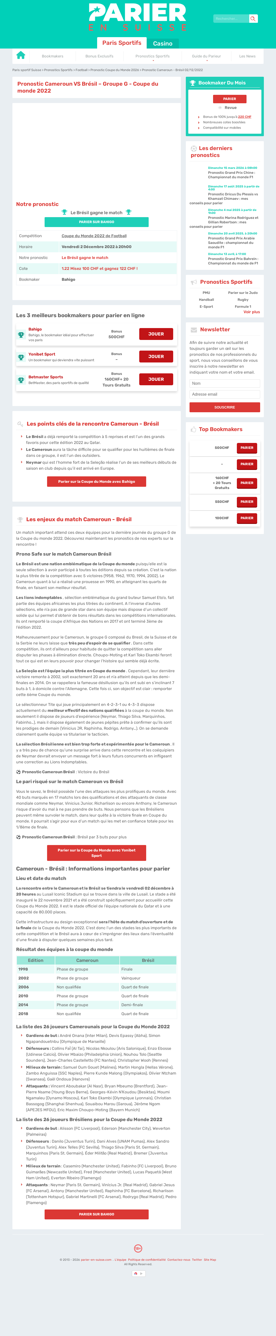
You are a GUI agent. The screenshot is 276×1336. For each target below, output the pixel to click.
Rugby (243, 300)
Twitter (197, 1259)
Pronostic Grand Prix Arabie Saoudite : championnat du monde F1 (231, 242)
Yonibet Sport (41, 354)
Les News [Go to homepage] (247, 56)
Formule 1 (243, 307)
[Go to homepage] (21, 57)
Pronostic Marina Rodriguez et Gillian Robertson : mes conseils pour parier (224, 222)
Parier (229, 99)
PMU (206, 293)
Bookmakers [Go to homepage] (52, 56)
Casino (162, 43)
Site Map (210, 1259)
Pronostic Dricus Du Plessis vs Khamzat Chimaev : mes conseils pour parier (224, 198)
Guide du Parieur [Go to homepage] (206, 56)
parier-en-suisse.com (96, 1259)
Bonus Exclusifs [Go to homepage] (99, 56)
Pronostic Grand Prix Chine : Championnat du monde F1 (231, 175)
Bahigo (35, 329)
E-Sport (206, 307)
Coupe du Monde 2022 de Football (94, 235)
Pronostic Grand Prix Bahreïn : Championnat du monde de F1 (233, 261)
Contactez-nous (178, 1259)
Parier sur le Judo (243, 293)
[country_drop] (142, 1274)
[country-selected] (136, 1273)
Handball (206, 300)
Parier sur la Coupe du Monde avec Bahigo (96, 481)
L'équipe (120, 1259)
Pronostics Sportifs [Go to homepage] (153, 56)
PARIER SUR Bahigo (96, 222)
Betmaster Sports (45, 377)
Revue (227, 107)
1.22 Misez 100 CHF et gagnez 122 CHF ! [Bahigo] (100, 268)
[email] (225, 394)
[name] (225, 383)
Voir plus (252, 311)
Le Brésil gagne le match (85, 257)
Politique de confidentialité (147, 1259)
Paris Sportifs (121, 42)
